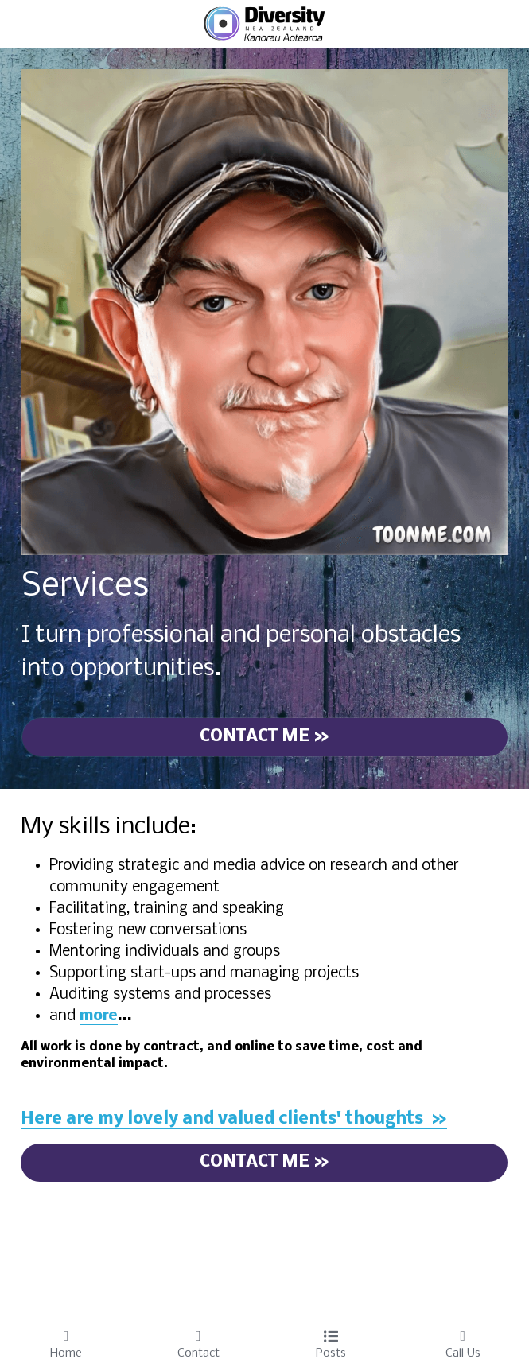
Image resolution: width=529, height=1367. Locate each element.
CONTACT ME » (264, 737)
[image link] (264, 22)
